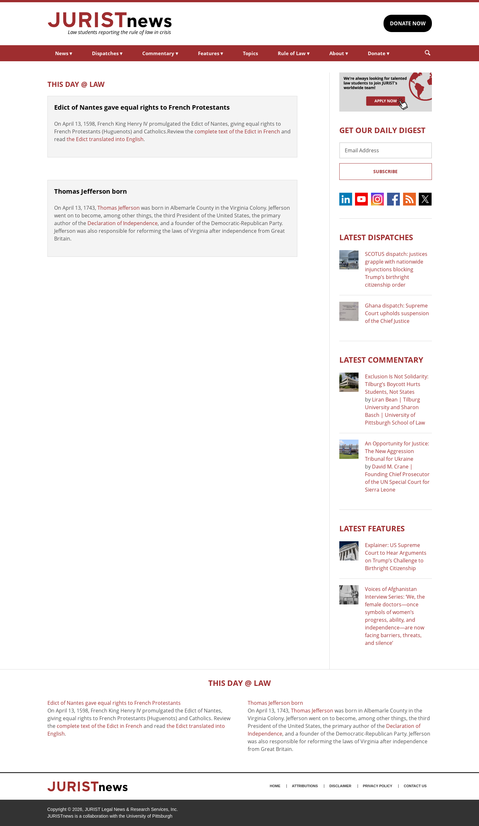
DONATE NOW (407, 23)
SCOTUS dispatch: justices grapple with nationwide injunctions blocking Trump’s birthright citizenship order (396, 269)
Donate (378, 53)
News (63, 53)
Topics (250, 53)
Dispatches (107, 53)
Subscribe (385, 171)
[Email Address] (385, 150)
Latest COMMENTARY (381, 359)
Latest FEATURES (372, 528)
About (338, 53)
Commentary (160, 53)
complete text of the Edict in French (237, 131)
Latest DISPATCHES (376, 237)
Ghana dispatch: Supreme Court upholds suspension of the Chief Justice (397, 313)
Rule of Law (294, 53)
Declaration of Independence (122, 223)
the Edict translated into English (105, 139)
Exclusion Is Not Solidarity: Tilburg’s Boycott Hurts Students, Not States (396, 384)
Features (210, 53)
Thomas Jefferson (118, 207)
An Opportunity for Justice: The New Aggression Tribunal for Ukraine (397, 451)
